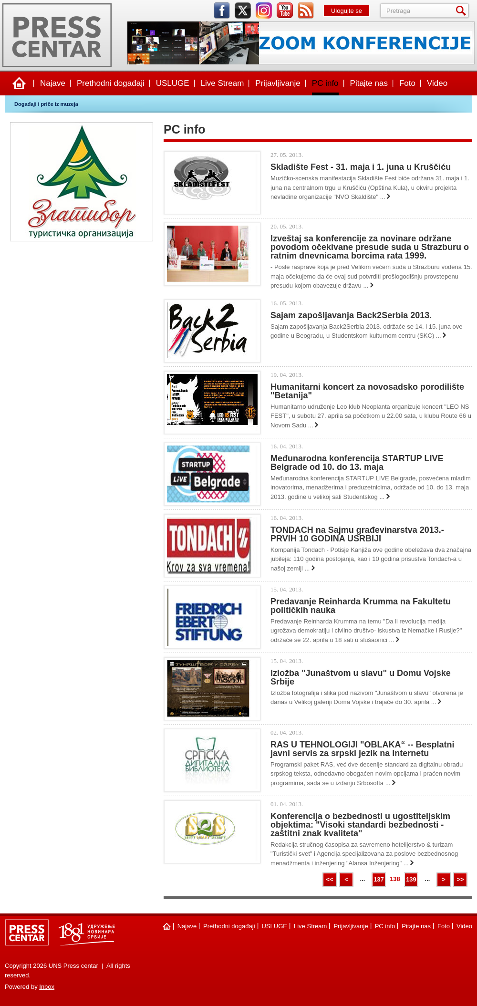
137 (378, 879)
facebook (222, 10)
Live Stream (222, 83)
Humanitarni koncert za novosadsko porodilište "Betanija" (367, 391)
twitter (243, 10)
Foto (407, 83)
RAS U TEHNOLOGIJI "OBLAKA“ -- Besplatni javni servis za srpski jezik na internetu (362, 749)
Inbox (46, 986)
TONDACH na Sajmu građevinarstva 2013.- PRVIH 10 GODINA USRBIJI (357, 534)
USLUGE (172, 83)
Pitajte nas (369, 83)
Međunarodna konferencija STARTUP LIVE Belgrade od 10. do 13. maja (356, 463)
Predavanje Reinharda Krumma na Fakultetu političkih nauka (360, 606)
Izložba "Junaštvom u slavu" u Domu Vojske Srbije (360, 677)
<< (329, 879)
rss (306, 10)
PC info (325, 83)
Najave (52, 83)
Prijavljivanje (277, 83)
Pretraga (463, 10)
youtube (285, 10)
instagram (264, 10)
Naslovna (19, 83)
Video (437, 83)
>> (460, 879)
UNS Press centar (57, 35)
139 (411, 879)
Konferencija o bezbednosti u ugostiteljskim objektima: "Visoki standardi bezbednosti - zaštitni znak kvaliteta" (360, 824)
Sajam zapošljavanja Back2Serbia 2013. (351, 315)
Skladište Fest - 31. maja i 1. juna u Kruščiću (360, 167)
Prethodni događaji (111, 83)
